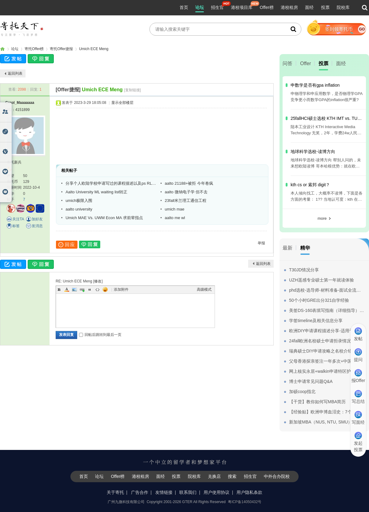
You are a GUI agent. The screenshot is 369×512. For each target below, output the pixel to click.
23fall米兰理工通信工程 (185, 200)
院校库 (343, 7)
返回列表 (15, 73)
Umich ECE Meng (93, 49)
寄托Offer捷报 (61, 49)
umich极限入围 (78, 200)
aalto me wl (175, 217)
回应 (66, 244)
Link (82, 289)
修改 (97, 281)
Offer (305, 63)
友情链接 (164, 492)
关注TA (18, 219)
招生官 (217, 7)
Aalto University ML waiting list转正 (96, 192)
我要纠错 (361, 485)
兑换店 (214, 476)
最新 (287, 247)
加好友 (37, 219)
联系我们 (187, 492)
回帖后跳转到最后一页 (100, 335)
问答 (287, 63)
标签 (16, 226)
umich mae (174, 209)
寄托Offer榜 (34, 49)
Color (67, 289)
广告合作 (139, 492)
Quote (90, 289)
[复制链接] (132, 90)
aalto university (78, 209)
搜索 (232, 476)
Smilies (105, 289)
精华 (305, 247)
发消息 (37, 226)
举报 (261, 243)
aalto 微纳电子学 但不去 (186, 192)
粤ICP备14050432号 (244, 502)
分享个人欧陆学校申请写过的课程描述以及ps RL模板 (110, 183)
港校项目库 (241, 7)
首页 (184, 7)
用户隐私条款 (249, 492)
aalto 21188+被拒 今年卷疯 (189, 183)
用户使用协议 (216, 492)
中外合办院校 (277, 476)
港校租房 (289, 7)
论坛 (199, 7)
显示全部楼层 (122, 102)
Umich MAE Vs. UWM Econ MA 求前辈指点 (104, 217)
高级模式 (204, 289)
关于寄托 (115, 492)
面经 (309, 7)
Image (74, 289)
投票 (325, 7)
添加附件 (121, 289)
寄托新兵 (14, 162)
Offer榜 (267, 7)
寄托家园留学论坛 (2, 49)
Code (97, 289)
